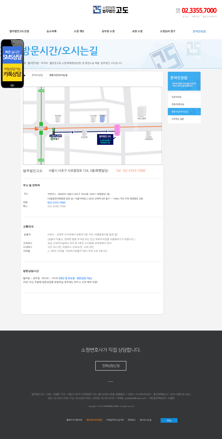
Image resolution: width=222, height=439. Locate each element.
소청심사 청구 (167, 31)
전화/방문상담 (178, 104)
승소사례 (51, 31)
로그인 (185, 16)
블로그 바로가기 (210, 16)
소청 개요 (79, 31)
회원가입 (195, 16)
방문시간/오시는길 (180, 111)
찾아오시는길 (145, 420)
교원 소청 (137, 31)
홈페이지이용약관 (74, 420)
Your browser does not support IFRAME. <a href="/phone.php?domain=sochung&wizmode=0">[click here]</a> (23, 84)
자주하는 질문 (178, 119)
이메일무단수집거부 (115, 420)
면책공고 (132, 420)
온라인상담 (199, 31)
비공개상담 (176, 97)
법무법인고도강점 (19, 31)
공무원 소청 (108, 31)
